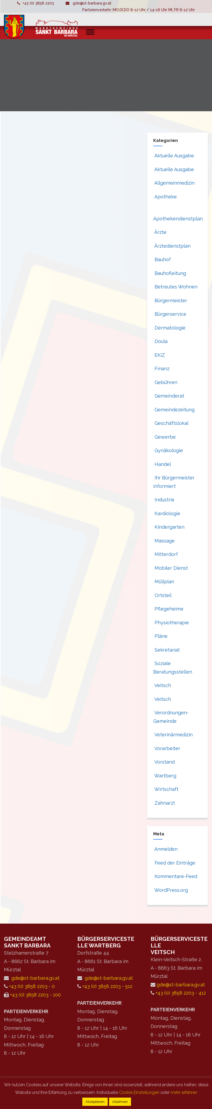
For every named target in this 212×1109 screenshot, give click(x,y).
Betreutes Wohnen (175, 287)
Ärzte (159, 232)
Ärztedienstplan (172, 246)
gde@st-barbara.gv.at (92, 3)
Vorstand (164, 762)
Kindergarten (168, 527)
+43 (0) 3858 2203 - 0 (32, 986)
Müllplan (163, 581)
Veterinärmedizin (173, 734)
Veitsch (162, 685)
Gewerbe (164, 437)
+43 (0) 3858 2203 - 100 (35, 994)
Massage (164, 541)
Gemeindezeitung (174, 409)
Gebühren (165, 382)
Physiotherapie (171, 622)
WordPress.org (170, 890)
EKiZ (159, 355)
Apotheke (165, 196)
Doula (160, 341)
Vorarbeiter (166, 748)
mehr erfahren (183, 1092)
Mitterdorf (165, 554)
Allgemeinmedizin (174, 183)
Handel (162, 464)
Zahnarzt (164, 803)
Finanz (161, 368)
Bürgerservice (169, 314)
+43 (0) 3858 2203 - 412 (181, 993)
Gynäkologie (168, 450)
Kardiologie (166, 513)
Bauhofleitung (169, 273)
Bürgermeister (170, 300)
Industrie (163, 499)
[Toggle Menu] (90, 31)
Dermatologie (169, 328)
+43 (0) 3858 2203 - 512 (107, 986)
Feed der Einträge (174, 863)
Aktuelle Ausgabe (173, 155)
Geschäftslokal (170, 423)
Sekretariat (166, 650)
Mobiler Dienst (170, 568)
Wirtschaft (165, 789)
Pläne (160, 636)
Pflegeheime (168, 609)
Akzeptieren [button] (95, 1102)
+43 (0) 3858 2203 (38, 3)
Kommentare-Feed (175, 876)
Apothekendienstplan (178, 218)
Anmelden (165, 849)
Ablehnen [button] (120, 1102)
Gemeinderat (168, 396)
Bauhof (162, 259)
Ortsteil (162, 595)
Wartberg (164, 775)
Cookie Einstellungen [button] (139, 1092)
